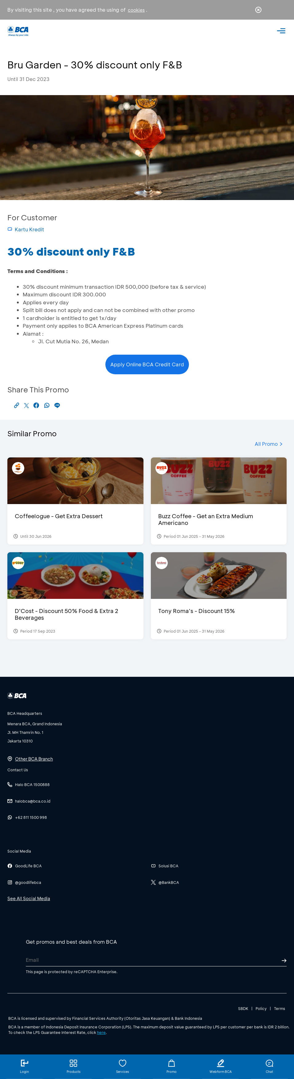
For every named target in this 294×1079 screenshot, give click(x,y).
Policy (261, 1008)
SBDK (243, 1008)
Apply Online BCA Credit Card (147, 364)
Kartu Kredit (25, 229)
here (101, 1032)
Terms (279, 1008)
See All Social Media (28, 898)
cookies (136, 10)
